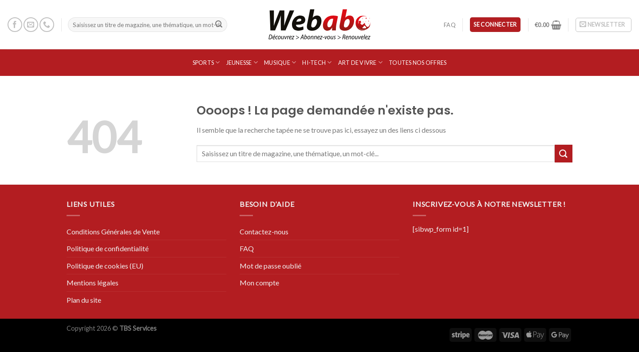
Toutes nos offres (417, 62)
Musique (280, 62)
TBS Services (138, 328)
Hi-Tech (316, 62)
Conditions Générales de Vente (113, 231)
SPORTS (206, 62)
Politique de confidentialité (108, 248)
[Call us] (46, 24)
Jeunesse (242, 62)
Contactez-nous (264, 231)
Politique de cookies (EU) (105, 265)
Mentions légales (92, 282)
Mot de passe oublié (270, 265)
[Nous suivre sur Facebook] (15, 24)
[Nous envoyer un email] (31, 24)
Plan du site (84, 300)
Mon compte (259, 282)
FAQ (450, 24)
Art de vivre (360, 62)
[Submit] (218, 24)
